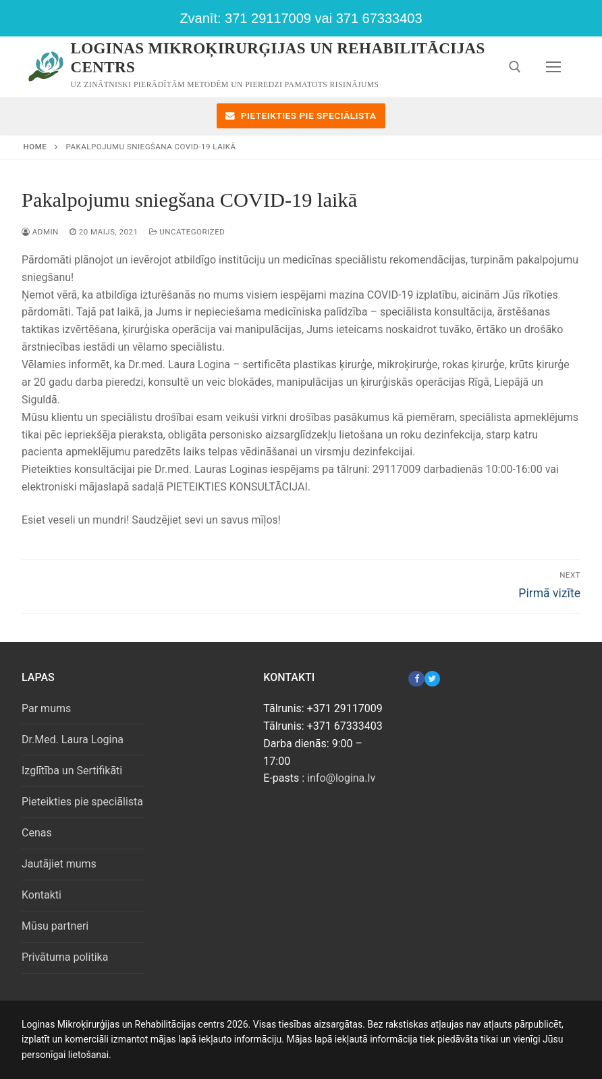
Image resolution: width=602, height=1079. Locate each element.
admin (40, 231)
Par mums (46, 708)
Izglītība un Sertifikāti (72, 770)
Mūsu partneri (55, 926)
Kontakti (41, 894)
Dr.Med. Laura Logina (73, 739)
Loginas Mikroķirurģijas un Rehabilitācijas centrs (278, 58)
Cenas (37, 832)
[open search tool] (515, 67)
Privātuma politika (65, 957)
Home (35, 146)
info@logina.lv (341, 778)
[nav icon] (553, 67)
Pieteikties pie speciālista (300, 115)
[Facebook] (416, 678)
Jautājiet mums (59, 863)
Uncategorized (187, 231)
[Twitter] (432, 678)
